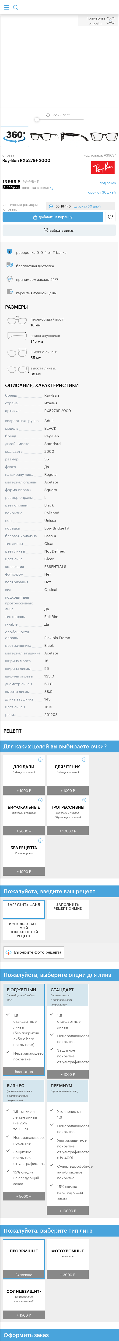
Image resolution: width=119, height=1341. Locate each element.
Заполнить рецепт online (68, 906)
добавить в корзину (55, 217)
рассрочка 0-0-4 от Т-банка (41, 252)
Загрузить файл (23, 904)
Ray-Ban (51, 395)
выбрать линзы (61, 230)
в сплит (28, 187)
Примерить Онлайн (96, 20)
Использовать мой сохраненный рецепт (24, 930)
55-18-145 (78, 205)
